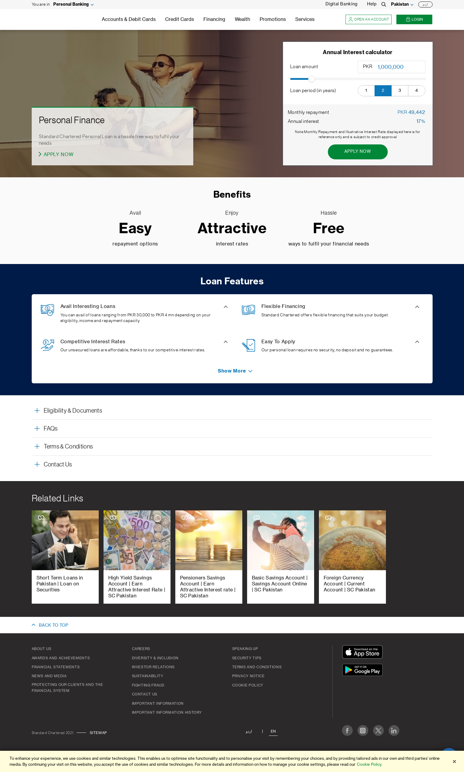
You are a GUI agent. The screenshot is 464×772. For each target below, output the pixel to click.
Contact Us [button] (58, 465)
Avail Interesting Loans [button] (87, 306)
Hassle (329, 213)
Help (372, 4)
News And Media (49, 676)
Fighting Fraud (148, 685)
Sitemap (98, 733)
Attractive (232, 229)
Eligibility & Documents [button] (73, 411)
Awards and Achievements (61, 658)
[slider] (311, 79)
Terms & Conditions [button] (68, 447)
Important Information (158, 703)
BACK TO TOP (53, 625)
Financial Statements (56, 667)
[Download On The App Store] (363, 652)
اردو (425, 4)
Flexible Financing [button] (283, 306)
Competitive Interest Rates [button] (92, 341)
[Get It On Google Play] (363, 670)
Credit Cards (179, 19)
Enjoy (232, 213)
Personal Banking (71, 4)
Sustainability (147, 676)
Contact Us (144, 694)
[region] (232, 761)
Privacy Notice (248, 676)
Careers (141, 649)
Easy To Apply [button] (278, 341)
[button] (366, 91)
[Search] (383, 4)
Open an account (368, 19)
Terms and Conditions (257, 667)
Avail (135, 213)
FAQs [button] (51, 429)
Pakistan (400, 4)
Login (414, 19)
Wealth (242, 19)
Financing (214, 19)
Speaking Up (245, 649)
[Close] (454, 761)
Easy (135, 229)
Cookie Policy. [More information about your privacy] (369, 764)
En (273, 731)
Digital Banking (341, 4)
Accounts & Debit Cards (129, 19)
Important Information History (167, 712)
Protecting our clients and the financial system (67, 687)
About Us (41, 649)
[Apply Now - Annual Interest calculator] (358, 151)
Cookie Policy (247, 685)
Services (304, 19)
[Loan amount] (401, 67)
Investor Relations (153, 667)
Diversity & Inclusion (155, 658)
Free (329, 229)
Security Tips (246, 658)
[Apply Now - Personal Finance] (56, 154)
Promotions (273, 19)
